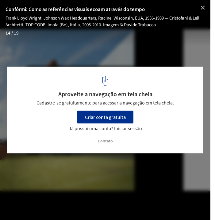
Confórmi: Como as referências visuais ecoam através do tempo (75, 9)
